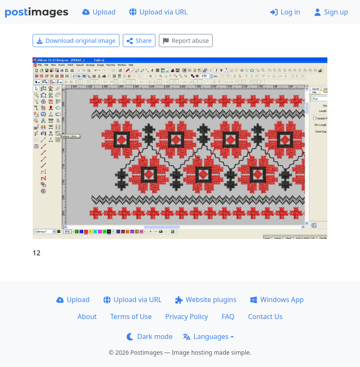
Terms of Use (131, 316)
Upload (99, 12)
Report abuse (186, 40)
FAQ (228, 316)
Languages (205, 336)
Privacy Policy (186, 316)
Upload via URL (158, 12)
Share (139, 40)
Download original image (76, 40)
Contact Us (265, 316)
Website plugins (205, 299)
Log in (285, 12)
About (87, 316)
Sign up (331, 12)
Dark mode (149, 336)
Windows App (277, 299)
